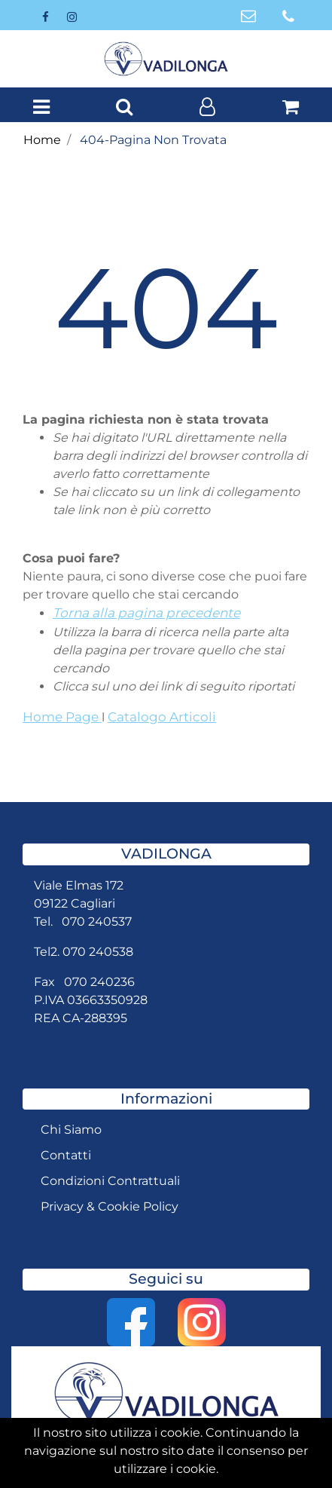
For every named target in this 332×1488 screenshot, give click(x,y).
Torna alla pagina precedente (146, 612)
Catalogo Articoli (162, 716)
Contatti (66, 1155)
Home (42, 140)
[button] (124, 107)
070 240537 (97, 921)
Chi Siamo (71, 1129)
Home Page (62, 716)
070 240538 (97, 952)
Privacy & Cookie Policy (109, 1206)
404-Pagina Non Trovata (153, 140)
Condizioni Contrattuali (110, 1181)
